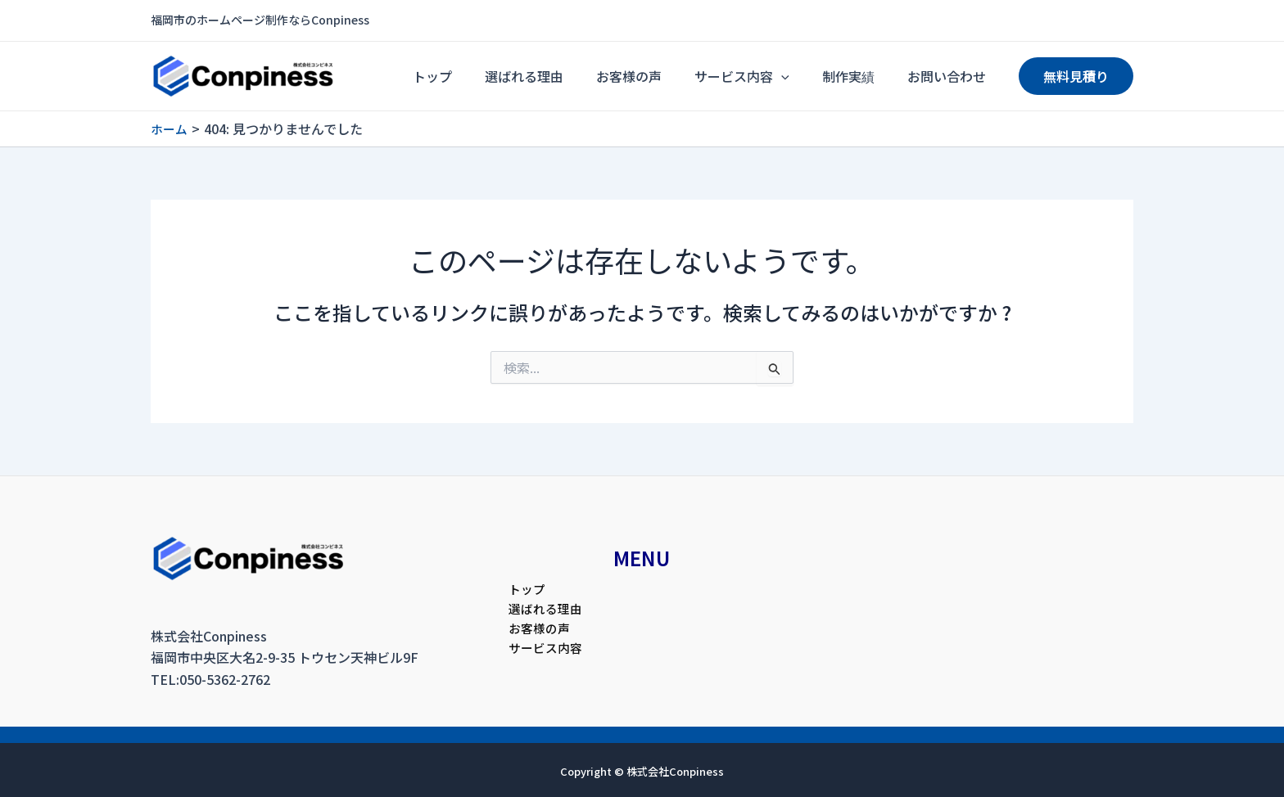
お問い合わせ (955, 76)
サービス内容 (782, 76)
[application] (822, 76)
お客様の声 (686, 76)
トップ (522, 76)
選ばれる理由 (597, 76)
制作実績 (873, 76)
